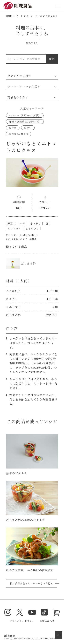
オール (22, 223)
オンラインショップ (56, 612)
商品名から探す (17, 97)
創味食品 (17, 6)
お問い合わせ (47, 621)
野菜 (10, 223)
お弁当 (13, 127)
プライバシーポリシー (22, 621)
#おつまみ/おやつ (17, 239)
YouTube (32, 612)
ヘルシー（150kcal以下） (25, 115)
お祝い (28, 127)
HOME (10, 16)
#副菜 (33, 239)
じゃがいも (32, 228)
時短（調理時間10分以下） (25, 121)
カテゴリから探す (19, 76)
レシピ (25, 16)
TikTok (44, 612)
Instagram (7, 612)
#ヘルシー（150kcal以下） (23, 235)
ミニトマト (14, 228)
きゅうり (35, 223)
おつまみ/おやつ (19, 134)
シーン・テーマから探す (23, 86)
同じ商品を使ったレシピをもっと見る (31, 583)
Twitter (19, 612)
